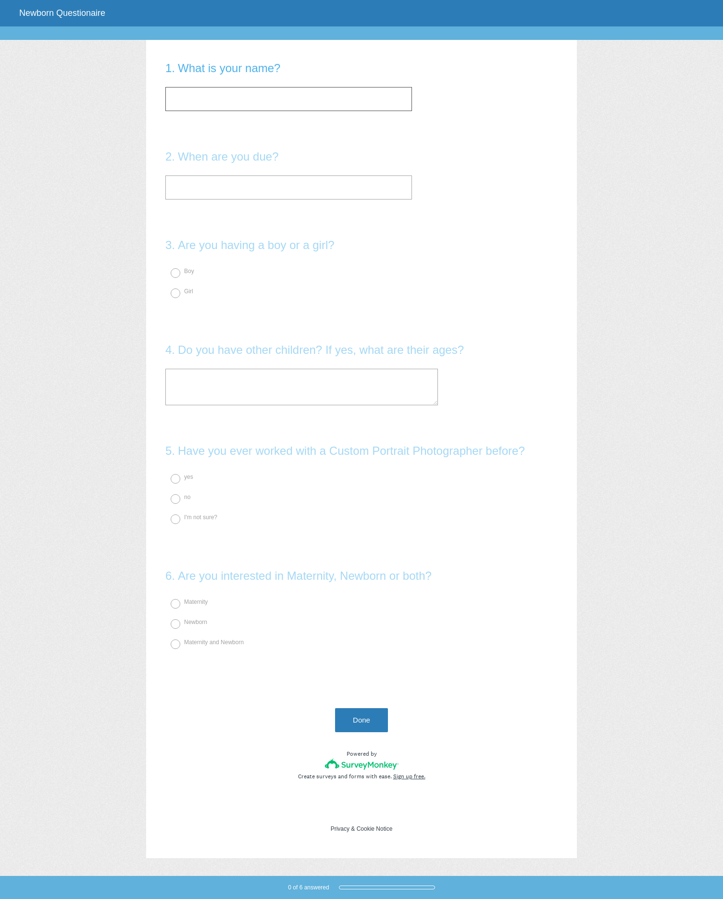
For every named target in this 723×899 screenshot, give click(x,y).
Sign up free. (409, 776)
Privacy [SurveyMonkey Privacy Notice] (340, 828)
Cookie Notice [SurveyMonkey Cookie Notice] (375, 828)
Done (361, 720)
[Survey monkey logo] (361, 764)
